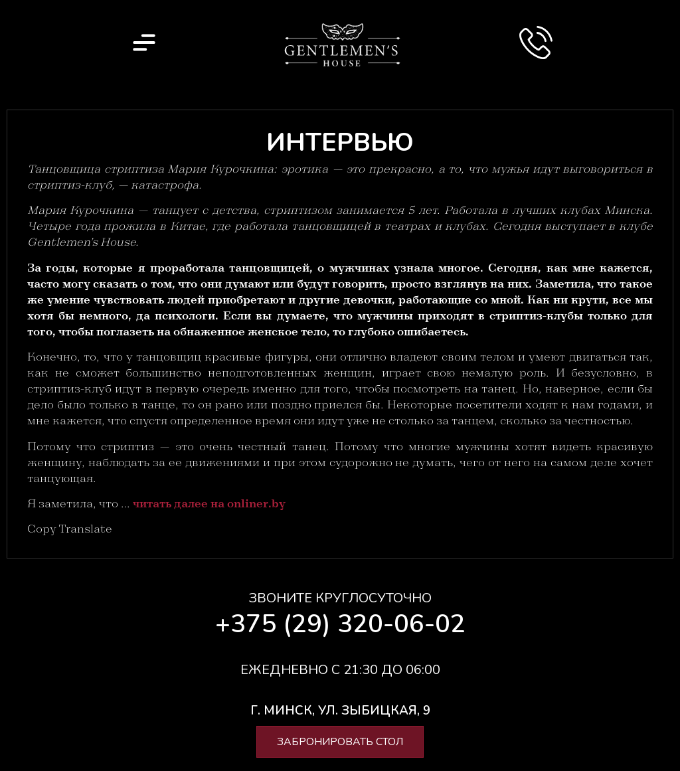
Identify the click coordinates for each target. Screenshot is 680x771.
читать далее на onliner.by (209, 504)
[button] (340, 711)
